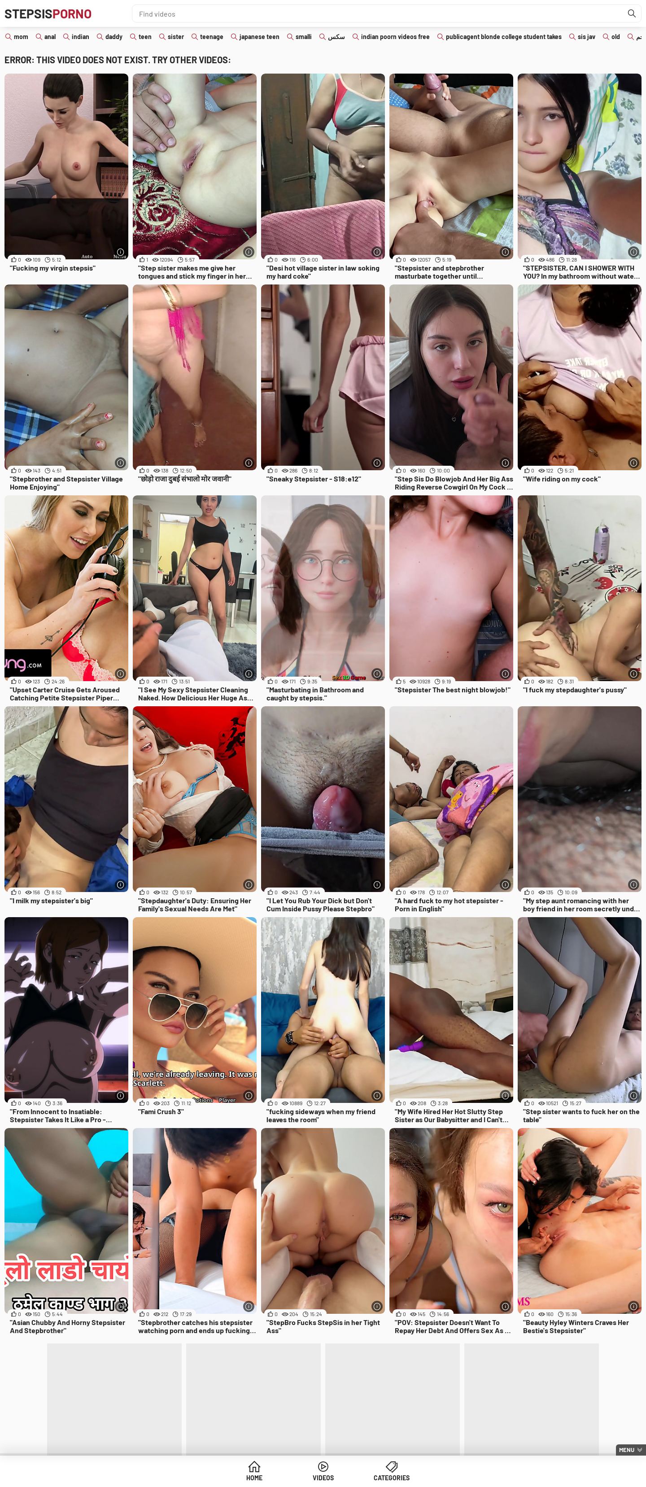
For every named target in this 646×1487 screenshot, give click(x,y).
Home (254, 1478)
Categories (392, 1478)
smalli (304, 36)
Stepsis (48, 13)
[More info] (120, 252)
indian (80, 36)
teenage (211, 36)
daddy (113, 36)
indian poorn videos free (395, 36)
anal (50, 36)
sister (176, 36)
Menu (626, 1449)
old (615, 36)
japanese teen (259, 36)
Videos (323, 1478)
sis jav (586, 36)
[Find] (632, 13)
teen (145, 36)
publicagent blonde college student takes (504, 36)
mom (21, 36)
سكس (336, 36)
